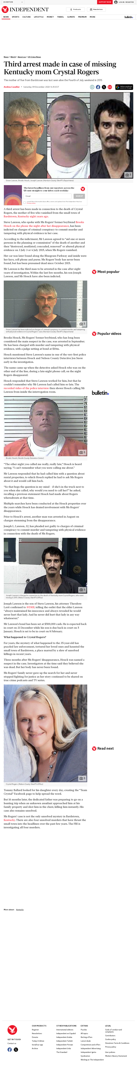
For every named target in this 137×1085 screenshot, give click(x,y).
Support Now (105, 2)
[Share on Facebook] (98, 87)
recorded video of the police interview (26, 388)
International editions (64, 1030)
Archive (35, 1049)
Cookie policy (110, 1040)
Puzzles (84, 1030)
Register (35, 1030)
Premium (82, 17)
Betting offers (86, 1037)
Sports (15, 17)
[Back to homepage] (25, 9)
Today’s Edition (38, 1041)
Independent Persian (64, 1045)
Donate (35, 1037)
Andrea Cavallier (12, 87)
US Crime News (34, 57)
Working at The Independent (92, 1060)
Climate (71, 17)
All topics (84, 1034)
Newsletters (37, 1034)
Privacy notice (31, 203)
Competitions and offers (90, 1045)
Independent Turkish (64, 1041)
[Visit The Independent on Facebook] (9, 1049)
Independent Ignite (88, 1052)
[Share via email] (110, 87)
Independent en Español (66, 1034)
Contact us (11, 1044)
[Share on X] (104, 87)
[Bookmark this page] (92, 87)
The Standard (61, 1052)
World (13, 57)
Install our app (37, 1045)
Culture (26, 17)
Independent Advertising (91, 1049)
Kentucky (9, 820)
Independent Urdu (63, 1049)
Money (50, 17)
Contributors (110, 1036)
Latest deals (86, 1041)
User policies (110, 1052)
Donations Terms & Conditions (117, 1043)
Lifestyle (39, 17)
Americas (22, 57)
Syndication (85, 1056)
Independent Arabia (64, 1037)
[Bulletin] (129, 17)
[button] (13, 2)
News (6, 17)
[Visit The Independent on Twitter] (16, 1049)
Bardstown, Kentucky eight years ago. (26, 216)
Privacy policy (110, 1047)
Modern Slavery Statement (116, 1056)
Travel (60, 17)
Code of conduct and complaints (113, 1031)
